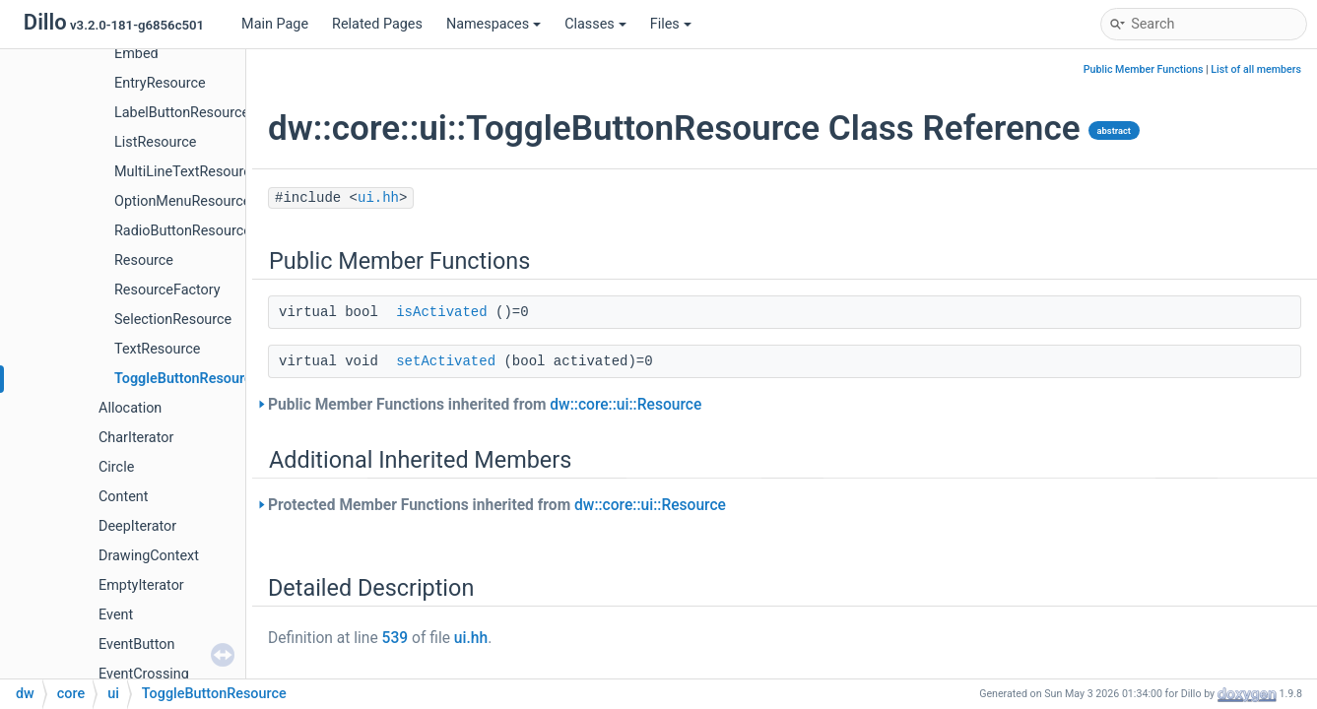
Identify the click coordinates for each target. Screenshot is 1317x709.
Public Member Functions (1144, 69)
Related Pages (377, 24)
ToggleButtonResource (186, 378)
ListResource (155, 142)
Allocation (130, 408)
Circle (116, 467)
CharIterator (136, 437)
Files (670, 24)
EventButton (137, 644)
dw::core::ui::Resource (625, 405)
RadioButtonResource (182, 231)
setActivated (445, 361)
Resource (143, 260)
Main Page (274, 24)
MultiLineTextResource (186, 171)
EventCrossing (144, 674)
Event (116, 615)
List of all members (1256, 69)
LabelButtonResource (181, 112)
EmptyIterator (141, 585)
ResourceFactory (167, 290)
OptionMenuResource (182, 201)
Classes (595, 24)
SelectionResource (172, 319)
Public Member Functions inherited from (484, 405)
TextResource (157, 349)
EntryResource (160, 83)
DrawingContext (149, 556)
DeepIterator (137, 526)
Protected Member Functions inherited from (497, 505)
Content (124, 496)
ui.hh (378, 198)
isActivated (441, 312)
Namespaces (493, 24)
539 (395, 638)
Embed (136, 53)
